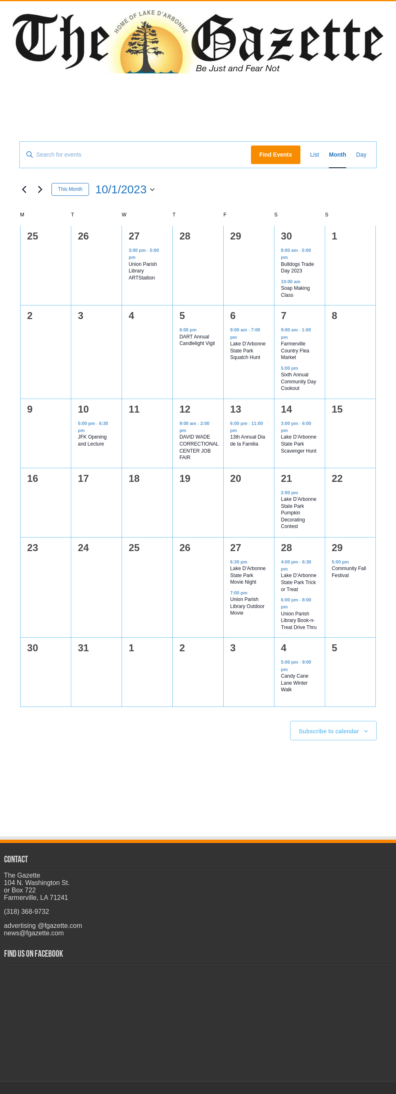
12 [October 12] (184, 409)
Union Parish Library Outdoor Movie (247, 606)
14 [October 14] (286, 409)
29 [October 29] (337, 547)
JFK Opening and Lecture (92, 440)
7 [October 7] (283, 315)
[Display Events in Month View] (337, 155)
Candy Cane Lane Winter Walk (295, 683)
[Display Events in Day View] (361, 155)
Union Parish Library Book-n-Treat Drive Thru (299, 620)
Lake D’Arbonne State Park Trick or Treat (298, 582)
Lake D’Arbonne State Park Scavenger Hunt (298, 443)
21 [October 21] (286, 478)
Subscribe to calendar (329, 731)
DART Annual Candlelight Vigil (197, 340)
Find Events (275, 154)
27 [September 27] (134, 236)
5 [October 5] (182, 315)
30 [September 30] (286, 236)
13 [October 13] (235, 409)
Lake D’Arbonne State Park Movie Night (248, 575)
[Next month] (40, 190)
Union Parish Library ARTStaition (143, 271)
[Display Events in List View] (314, 155)
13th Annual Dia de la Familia (247, 440)
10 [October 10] (83, 409)
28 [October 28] (286, 547)
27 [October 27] (235, 547)
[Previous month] (24, 190)
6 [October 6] (233, 315)
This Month (70, 189)
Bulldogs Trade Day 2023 (297, 267)
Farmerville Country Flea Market (295, 350)
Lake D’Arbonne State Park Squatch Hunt (248, 350)
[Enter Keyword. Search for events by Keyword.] (135, 155)
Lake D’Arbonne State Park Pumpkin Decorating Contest (298, 512)
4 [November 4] (283, 647)
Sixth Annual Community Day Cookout (298, 381)
